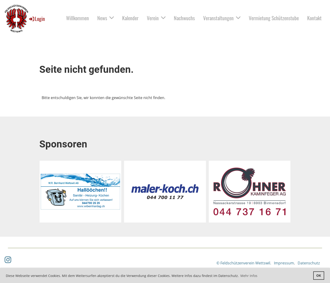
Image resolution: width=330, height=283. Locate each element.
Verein (156, 18)
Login (36, 18)
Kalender (130, 18)
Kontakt (314, 18)
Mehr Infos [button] (248, 275)
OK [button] (318, 275)
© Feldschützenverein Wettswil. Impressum (255, 263)
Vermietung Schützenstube (274, 18)
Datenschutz (309, 263)
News (105, 18)
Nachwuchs (184, 18)
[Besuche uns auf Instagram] (8, 260)
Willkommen (77, 18)
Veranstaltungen (221, 18)
